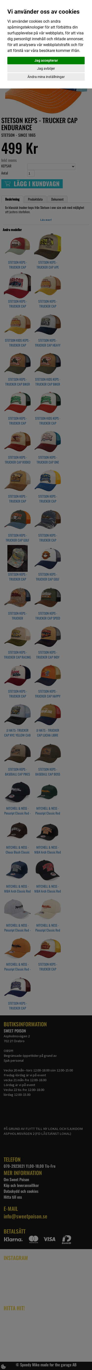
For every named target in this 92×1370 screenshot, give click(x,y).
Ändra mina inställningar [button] (46, 77)
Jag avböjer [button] (46, 68)
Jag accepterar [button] (46, 60)
